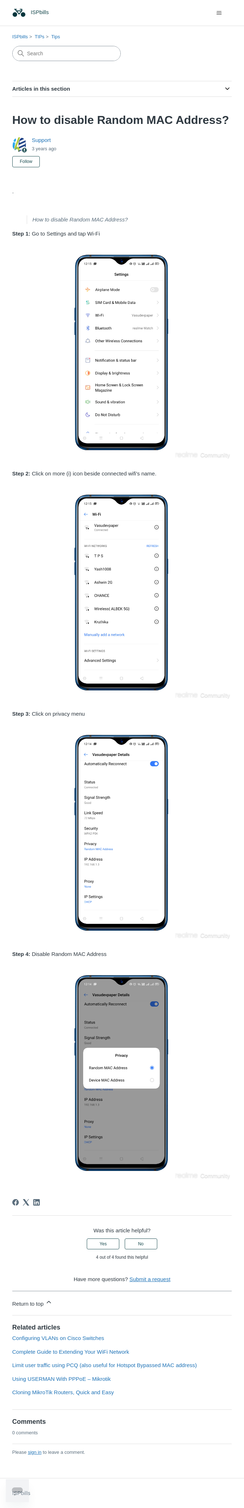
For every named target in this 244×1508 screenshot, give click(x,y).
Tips (55, 36)
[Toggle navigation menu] (219, 13)
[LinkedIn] (36, 1202)
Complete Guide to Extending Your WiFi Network (70, 1352)
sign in (35, 1452)
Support (41, 140)
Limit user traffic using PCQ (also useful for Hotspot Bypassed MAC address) (104, 1365)
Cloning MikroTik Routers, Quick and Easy (63, 1392)
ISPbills (20, 36)
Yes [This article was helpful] (103, 1243)
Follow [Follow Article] (26, 161)
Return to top (32, 1302)
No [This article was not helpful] (141, 1243)
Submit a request (149, 1279)
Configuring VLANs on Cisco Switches (58, 1338)
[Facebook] (15, 1202)
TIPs (39, 36)
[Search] (66, 53)
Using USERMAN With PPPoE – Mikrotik (61, 1379)
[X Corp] (26, 1202)
